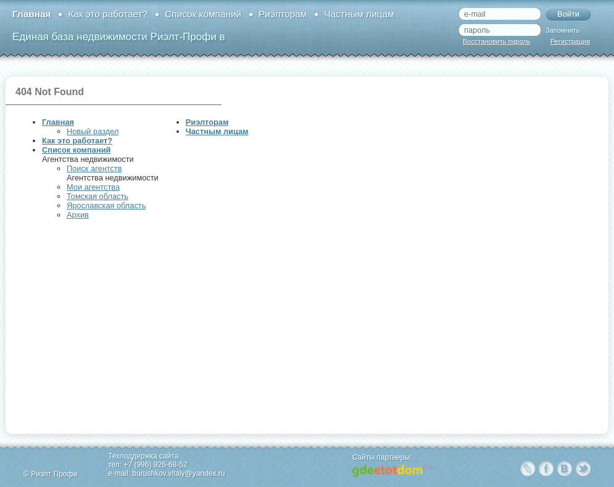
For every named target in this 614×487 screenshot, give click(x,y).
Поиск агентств (94, 168)
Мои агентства (93, 187)
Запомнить (562, 30)
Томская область (97, 196)
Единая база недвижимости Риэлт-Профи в (118, 37)
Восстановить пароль (497, 41)
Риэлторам (283, 14)
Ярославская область (106, 205)
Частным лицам (359, 14)
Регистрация (570, 41)
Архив (78, 214)
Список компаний (203, 14)
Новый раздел (92, 131)
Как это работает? (107, 14)
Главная (31, 14)
